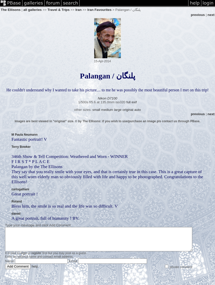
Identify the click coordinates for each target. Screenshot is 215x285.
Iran (78, 10)
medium (107, 110)
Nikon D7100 (107, 98)
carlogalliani (20, 189)
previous (198, 15)
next (211, 15)
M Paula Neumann (25, 134)
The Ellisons (11, 10)
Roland (17, 201)
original (128, 110)
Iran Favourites (99, 10)
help (35, 271)
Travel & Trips (58, 10)
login (23, 257)
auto (137, 110)
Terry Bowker (21, 147)
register (36, 257)
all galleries (32, 10)
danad (16, 213)
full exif (131, 102)
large (118, 110)
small (96, 110)
